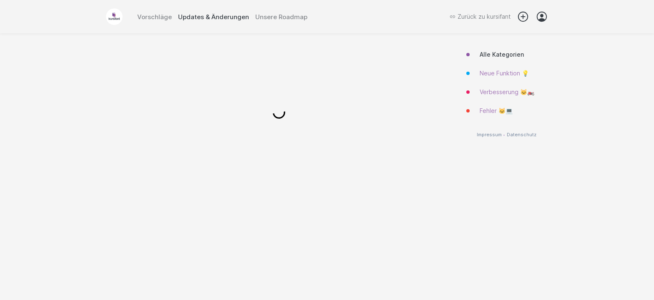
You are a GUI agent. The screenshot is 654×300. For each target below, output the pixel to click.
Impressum (489, 134)
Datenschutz (521, 134)
